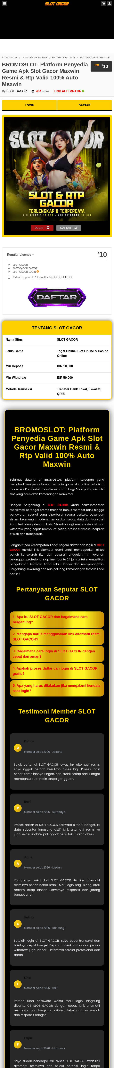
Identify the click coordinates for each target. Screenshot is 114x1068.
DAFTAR (85, 105)
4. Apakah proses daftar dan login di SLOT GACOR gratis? (55, 671)
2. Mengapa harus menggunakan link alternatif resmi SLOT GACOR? (56, 636)
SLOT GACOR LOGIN (63, 57)
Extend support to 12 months (43, 277)
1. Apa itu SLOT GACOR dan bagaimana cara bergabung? (50, 619)
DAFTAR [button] (65, 227)
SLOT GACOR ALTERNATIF (95, 57)
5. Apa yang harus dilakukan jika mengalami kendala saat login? (56, 688)
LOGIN (29, 105)
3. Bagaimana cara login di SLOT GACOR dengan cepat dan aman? (54, 653)
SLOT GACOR (9, 57)
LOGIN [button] (39, 227)
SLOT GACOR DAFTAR (34, 57)
